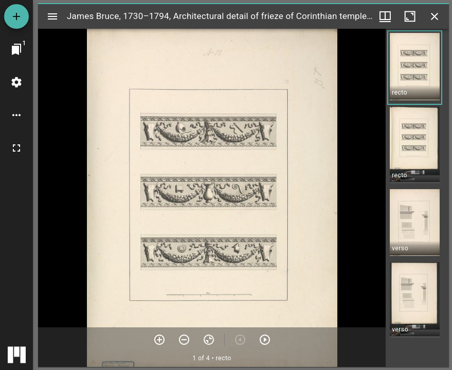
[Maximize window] (409, 16)
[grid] (417, 198)
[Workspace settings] (16, 82)
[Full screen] (16, 148)
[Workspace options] (16, 115)
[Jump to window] (16, 49)
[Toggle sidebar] (52, 16)
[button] (415, 67)
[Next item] (264, 339)
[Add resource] (16, 16)
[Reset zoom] (208, 339)
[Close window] (434, 16)
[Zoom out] (184, 339)
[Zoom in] (159, 339)
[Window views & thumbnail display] (385, 16)
